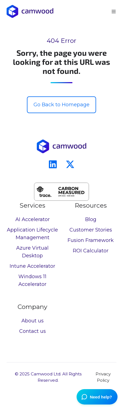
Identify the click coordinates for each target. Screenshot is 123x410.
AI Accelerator (32, 219)
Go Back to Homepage (61, 105)
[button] (113, 11)
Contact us (32, 331)
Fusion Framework (91, 240)
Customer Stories (90, 230)
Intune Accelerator (32, 266)
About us (32, 321)
